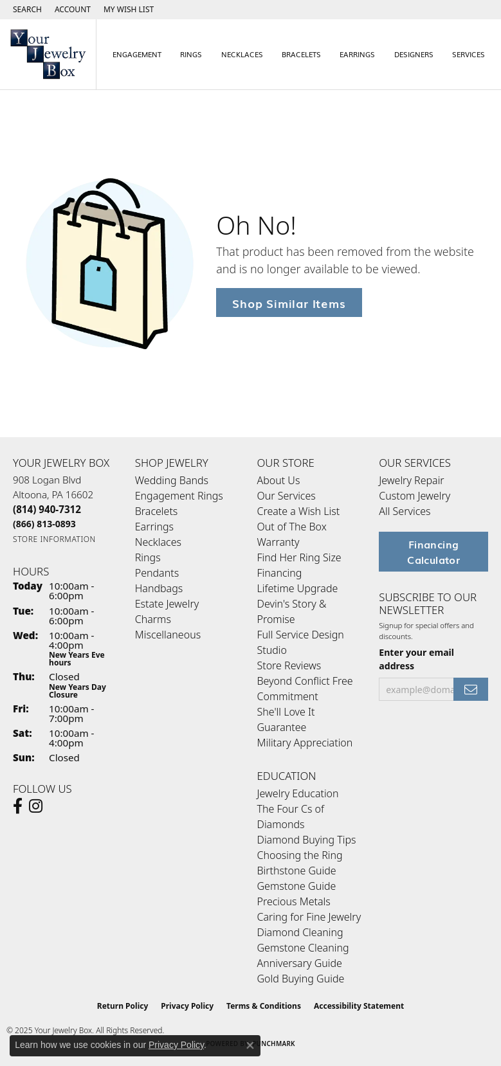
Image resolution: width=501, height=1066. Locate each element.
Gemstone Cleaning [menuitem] (303, 948)
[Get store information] (54, 539)
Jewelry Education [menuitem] (298, 793)
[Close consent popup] (250, 1045)
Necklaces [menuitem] (158, 542)
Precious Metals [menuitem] (294, 901)
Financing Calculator (433, 551)
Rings (191, 54)
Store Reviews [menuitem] (289, 665)
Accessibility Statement (359, 1005)
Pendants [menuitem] (157, 573)
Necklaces (242, 54)
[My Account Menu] (73, 9)
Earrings (357, 54)
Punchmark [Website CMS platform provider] (273, 1043)
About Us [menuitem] (278, 480)
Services (468, 54)
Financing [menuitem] (279, 573)
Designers (413, 54)
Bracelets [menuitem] (156, 511)
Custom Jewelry (414, 496)
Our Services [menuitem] (286, 496)
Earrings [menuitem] (154, 526)
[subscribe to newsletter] (470, 689)
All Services (404, 511)
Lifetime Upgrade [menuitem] (297, 588)
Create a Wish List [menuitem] (298, 511)
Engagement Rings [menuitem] (179, 496)
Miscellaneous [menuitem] (168, 635)
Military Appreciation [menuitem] (305, 743)
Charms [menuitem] (153, 619)
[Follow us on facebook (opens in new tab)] (18, 806)
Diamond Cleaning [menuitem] (300, 932)
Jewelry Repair (411, 480)
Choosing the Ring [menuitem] (300, 855)
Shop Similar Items (288, 302)
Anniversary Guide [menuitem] (299, 963)
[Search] (27, 9)
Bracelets (301, 54)
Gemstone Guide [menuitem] (296, 886)
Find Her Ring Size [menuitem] (299, 557)
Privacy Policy (187, 1005)
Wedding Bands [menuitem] (171, 480)
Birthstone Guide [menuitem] (296, 870)
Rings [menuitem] (148, 557)
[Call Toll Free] (44, 524)
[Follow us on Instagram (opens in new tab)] (35, 806)
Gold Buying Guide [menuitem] (301, 978)
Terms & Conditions (263, 1005)
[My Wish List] (129, 9)
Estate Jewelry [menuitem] (167, 604)
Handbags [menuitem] (159, 588)
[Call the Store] (47, 509)
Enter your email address (416, 659)
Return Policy (123, 1005)
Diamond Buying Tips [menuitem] (306, 840)
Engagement (137, 54)
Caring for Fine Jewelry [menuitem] (309, 917)
